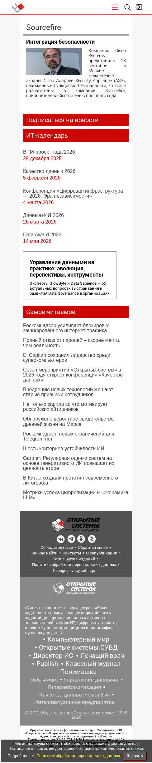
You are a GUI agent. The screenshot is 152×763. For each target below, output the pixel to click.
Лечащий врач (102, 655)
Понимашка (78, 672)
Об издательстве (56, 547)
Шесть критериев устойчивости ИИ (63, 448)
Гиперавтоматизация (74, 687)
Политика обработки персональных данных (74, 564)
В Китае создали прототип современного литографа (70, 480)
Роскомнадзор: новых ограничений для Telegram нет (68, 436)
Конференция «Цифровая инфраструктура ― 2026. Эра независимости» (73, 193)
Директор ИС (53, 655)
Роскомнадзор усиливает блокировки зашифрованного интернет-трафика (66, 327)
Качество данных (61, 695)
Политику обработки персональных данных (78, 755)
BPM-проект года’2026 (49, 152)
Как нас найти (44, 553)
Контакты (72, 553)
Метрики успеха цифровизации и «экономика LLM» (75, 495)
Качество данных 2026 (49, 171)
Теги (57, 559)
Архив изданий (80, 559)
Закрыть (135, 755)
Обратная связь (93, 547)
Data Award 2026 (42, 234)
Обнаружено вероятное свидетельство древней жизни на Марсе (68, 421)
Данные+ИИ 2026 (43, 215)
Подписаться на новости (62, 120)
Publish (47, 663)
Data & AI (99, 695)
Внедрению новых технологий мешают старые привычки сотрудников (68, 391)
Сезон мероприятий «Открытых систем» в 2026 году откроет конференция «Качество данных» (73, 374)
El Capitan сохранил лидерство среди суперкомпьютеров (66, 357)
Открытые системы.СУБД (78, 647)
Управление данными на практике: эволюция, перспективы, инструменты (66, 268)
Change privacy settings (74, 570)
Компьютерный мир (78, 639)
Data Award (44, 680)
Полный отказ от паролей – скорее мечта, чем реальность (71, 342)
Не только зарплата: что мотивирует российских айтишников (65, 406)
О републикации (101, 553)
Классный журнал (93, 663)
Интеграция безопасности (60, 41)
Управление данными (91, 680)
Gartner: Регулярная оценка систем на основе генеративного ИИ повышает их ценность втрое (68, 463)
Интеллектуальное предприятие (74, 702)
